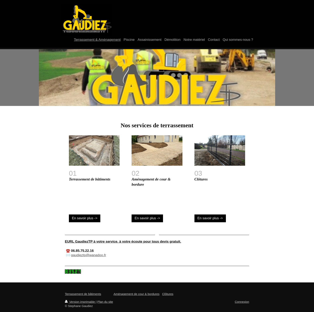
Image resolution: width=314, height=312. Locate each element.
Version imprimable (80, 301)
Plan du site (105, 301)
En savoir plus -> (84, 218)
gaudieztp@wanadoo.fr (88, 255)
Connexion (242, 301)
